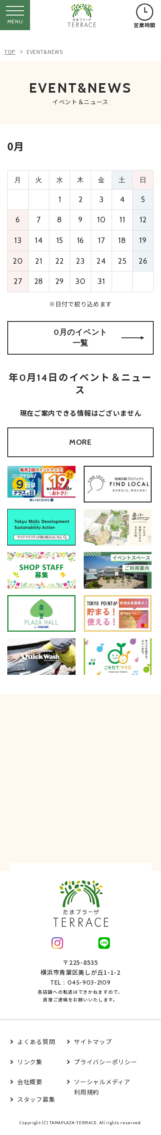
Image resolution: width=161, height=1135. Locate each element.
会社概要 (30, 1081)
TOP (9, 51)
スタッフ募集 (36, 1099)
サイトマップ (93, 1041)
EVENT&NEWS (45, 51)
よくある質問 (36, 1041)
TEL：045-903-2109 (80, 982)
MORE (80, 442)
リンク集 (30, 1061)
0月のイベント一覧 (99, 337)
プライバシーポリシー (105, 1061)
